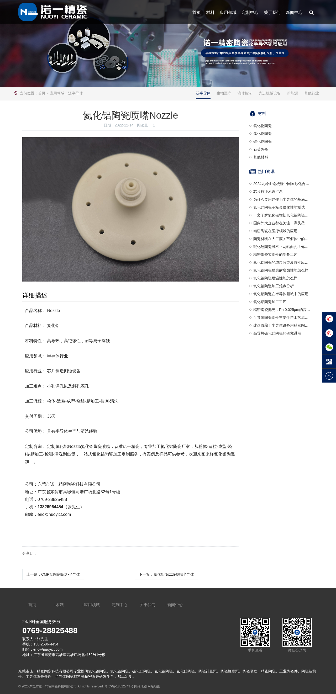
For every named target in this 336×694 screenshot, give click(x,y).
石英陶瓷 (260, 149)
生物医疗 (224, 93)
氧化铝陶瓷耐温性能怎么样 (275, 278)
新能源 (292, 93)
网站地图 (140, 686)
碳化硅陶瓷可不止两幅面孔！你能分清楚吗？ (282, 247)
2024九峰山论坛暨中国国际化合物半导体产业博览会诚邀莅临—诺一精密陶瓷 (282, 184)
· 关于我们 (146, 604)
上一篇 (53, 574)
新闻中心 (294, 12)
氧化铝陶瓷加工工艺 (269, 302)
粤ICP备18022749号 (118, 686)
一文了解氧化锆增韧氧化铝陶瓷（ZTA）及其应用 (282, 215)
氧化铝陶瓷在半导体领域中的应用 (280, 294)
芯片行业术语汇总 (268, 191)
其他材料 (260, 157)
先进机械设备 (270, 93)
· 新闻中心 (174, 604)
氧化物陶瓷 (262, 126)
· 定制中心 (118, 604)
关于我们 (272, 12)
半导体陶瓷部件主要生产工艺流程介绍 (282, 317)
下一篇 (166, 574)
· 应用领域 (91, 604)
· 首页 (31, 604)
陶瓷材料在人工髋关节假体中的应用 (282, 239)
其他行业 (311, 93)
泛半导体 (75, 93)
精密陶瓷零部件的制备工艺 (275, 254)
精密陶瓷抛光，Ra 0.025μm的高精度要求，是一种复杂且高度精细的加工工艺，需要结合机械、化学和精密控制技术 (282, 310)
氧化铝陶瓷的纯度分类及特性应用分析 (282, 262)
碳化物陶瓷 (262, 141)
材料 (210, 12)
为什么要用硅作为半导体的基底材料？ (282, 199)
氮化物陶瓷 (262, 133)
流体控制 (245, 93)
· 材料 (59, 604)
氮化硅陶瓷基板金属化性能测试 (279, 207)
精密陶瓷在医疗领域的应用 (275, 231)
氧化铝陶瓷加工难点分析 (273, 286)
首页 (196, 12)
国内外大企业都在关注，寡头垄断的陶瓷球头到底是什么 (282, 223)
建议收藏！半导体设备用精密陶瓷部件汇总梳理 (282, 325)
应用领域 (228, 12)
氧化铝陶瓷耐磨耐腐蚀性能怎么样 (280, 270)
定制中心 (250, 12)
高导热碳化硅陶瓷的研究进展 (277, 333)
